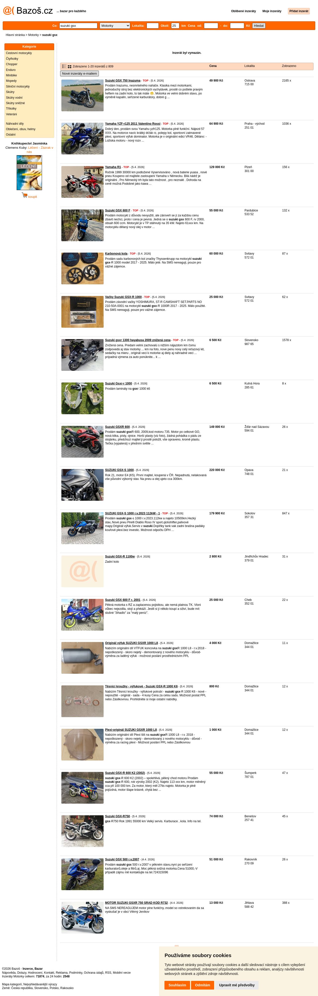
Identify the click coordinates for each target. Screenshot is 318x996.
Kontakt (49, 972)
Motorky (33, 35)
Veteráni (11, 114)
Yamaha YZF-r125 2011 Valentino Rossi (132, 123)
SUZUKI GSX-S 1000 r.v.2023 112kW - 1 (132, 513)
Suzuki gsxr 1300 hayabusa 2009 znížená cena (137, 340)
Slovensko (41, 988)
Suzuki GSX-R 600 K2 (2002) (125, 773)
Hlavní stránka (15, 35)
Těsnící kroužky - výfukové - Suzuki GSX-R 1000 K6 (141, 686)
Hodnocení (35, 972)
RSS (108, 972)
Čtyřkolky (12, 58)
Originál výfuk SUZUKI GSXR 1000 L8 (131, 643)
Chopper (11, 64)
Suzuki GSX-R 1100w (120, 556)
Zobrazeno (289, 66)
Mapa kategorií (12, 984)
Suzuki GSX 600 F (117, 210)
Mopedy (11, 81)
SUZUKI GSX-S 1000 (119, 470)
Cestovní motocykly (19, 53)
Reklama (62, 972)
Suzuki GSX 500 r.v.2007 (122, 859)
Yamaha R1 (113, 167)
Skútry (10, 92)
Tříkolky (11, 108)
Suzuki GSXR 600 (117, 427)
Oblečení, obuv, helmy (21, 129)
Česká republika (22, 988)
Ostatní (11, 134)
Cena (213, 66)
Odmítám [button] (202, 985)
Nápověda (9, 972)
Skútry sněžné (15, 103)
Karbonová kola (116, 253)
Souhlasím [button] (177, 985)
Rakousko (67, 988)
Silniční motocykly (18, 86)
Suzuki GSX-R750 (117, 816)
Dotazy (21, 972)
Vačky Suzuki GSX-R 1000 (123, 297)
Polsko (54, 988)
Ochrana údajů (94, 972)
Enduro (11, 70)
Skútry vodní (14, 97)
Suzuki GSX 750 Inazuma (122, 80)
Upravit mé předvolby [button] (237, 985)
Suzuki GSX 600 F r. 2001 (122, 600)
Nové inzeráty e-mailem (79, 73)
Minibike (11, 75)
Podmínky (75, 972)
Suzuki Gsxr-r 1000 (118, 383)
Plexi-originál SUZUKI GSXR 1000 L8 (131, 730)
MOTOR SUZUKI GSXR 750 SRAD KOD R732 (136, 903)
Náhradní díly (15, 123)
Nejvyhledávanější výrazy (40, 984)
